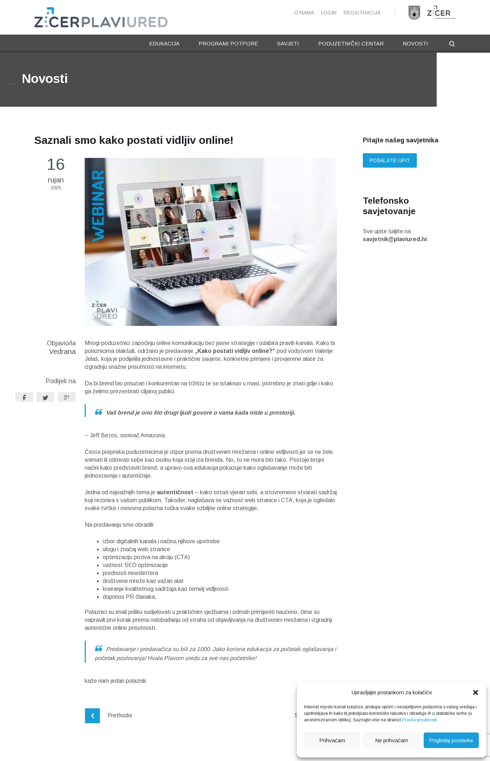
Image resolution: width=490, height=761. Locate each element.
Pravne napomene (158, 749)
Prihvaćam (332, 740)
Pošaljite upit (390, 161)
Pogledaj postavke (451, 740)
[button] (475, 692)
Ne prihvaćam (391, 740)
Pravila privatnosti (419, 719)
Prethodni (108, 716)
